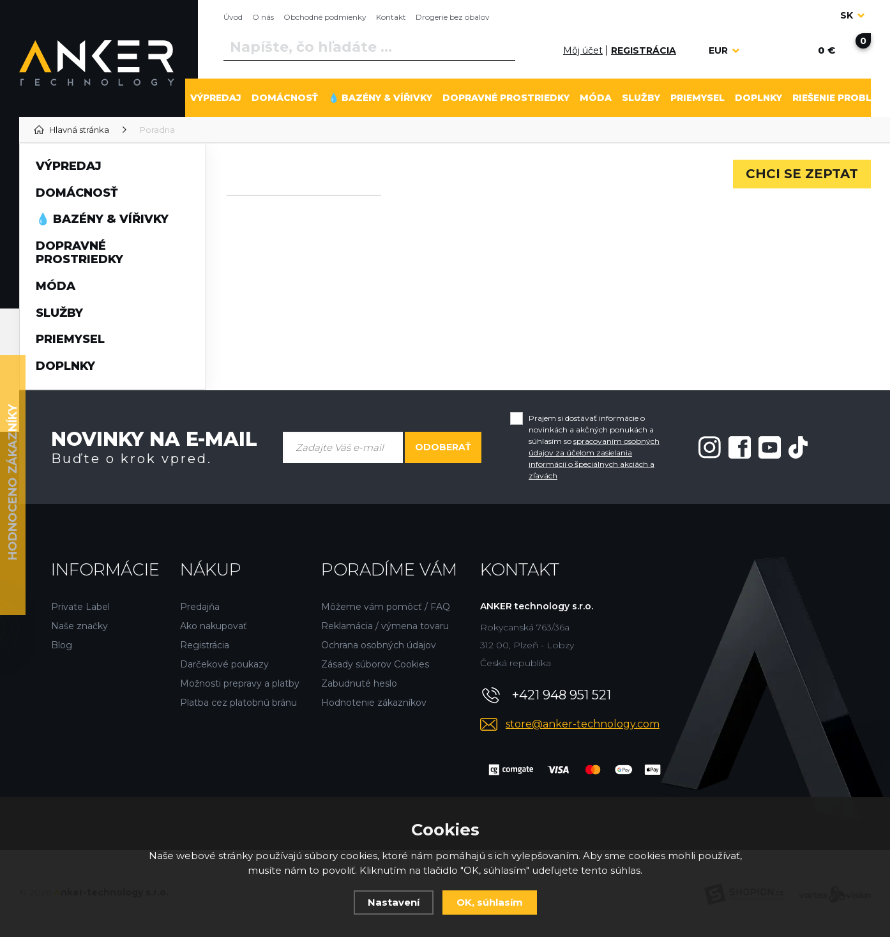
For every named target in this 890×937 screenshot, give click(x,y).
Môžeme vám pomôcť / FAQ (385, 607)
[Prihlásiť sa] (548, 50)
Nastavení (393, 902)
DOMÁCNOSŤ (285, 97)
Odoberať (443, 447)
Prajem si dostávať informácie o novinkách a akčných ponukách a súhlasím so (594, 446)
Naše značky (79, 626)
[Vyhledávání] (369, 47)
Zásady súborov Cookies (375, 664)
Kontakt (391, 17)
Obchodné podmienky (324, 17)
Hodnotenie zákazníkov (373, 702)
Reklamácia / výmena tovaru (385, 626)
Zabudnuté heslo (359, 683)
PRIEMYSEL (697, 97)
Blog (61, 645)
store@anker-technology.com (583, 724)
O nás (263, 17)
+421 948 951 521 (561, 695)
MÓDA (596, 97)
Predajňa (200, 607)
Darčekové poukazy (224, 664)
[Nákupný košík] (826, 50)
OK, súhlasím (489, 902)
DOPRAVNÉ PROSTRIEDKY (505, 97)
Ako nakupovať (213, 626)
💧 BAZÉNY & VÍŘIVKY (380, 97)
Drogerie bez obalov (453, 17)
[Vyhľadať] (503, 47)
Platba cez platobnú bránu (238, 702)
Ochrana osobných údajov (378, 645)
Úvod (233, 17)
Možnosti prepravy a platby (239, 683)
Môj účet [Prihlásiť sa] (583, 50)
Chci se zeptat (802, 173)
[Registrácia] (643, 51)
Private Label (80, 607)
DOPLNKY (758, 97)
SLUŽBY (641, 97)
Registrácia (204, 645)
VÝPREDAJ (215, 97)
